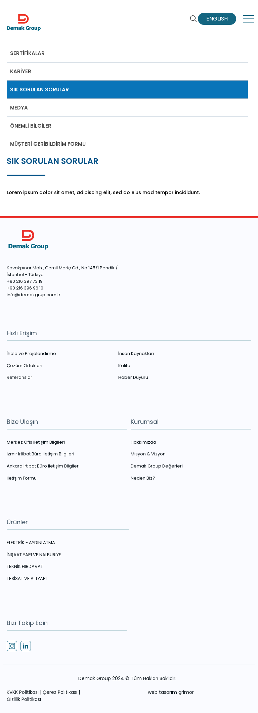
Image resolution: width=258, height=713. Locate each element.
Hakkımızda (143, 442)
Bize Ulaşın (22, 421)
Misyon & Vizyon (148, 454)
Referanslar (19, 377)
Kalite (124, 365)
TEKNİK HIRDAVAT (25, 566)
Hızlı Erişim (22, 333)
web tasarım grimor (171, 692)
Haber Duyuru (133, 377)
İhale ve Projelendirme (31, 353)
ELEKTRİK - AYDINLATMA (31, 542)
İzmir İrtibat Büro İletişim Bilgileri (40, 454)
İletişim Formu (22, 478)
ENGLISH (217, 18)
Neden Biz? (143, 478)
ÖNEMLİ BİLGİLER (30, 125)
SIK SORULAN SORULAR (39, 89)
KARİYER (20, 71)
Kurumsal (145, 421)
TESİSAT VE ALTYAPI (27, 578)
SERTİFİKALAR (27, 53)
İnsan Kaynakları (136, 353)
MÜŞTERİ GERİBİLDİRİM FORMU (48, 143)
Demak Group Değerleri (157, 466)
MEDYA (19, 107)
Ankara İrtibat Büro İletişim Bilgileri (43, 466)
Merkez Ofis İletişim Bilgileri (36, 442)
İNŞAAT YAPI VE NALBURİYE (34, 555)
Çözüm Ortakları (24, 365)
